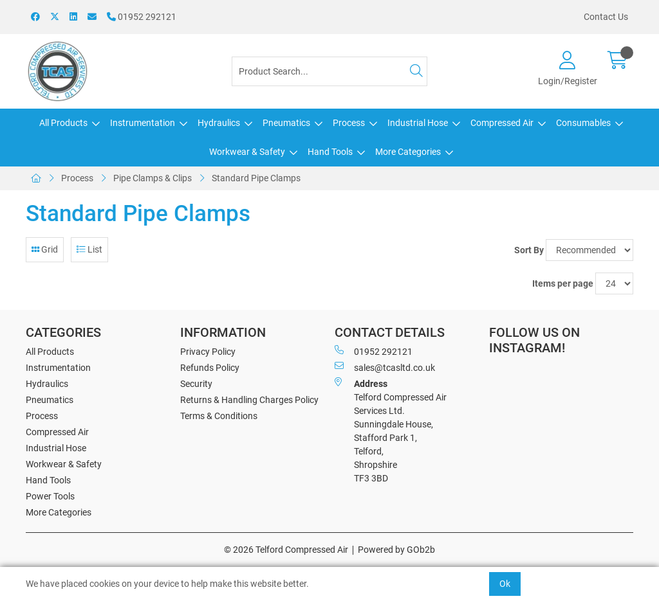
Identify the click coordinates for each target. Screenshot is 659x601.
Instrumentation (142, 123)
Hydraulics (219, 123)
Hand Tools (330, 152)
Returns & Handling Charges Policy (249, 400)
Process (349, 123)
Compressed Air (502, 123)
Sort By (529, 250)
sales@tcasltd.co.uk (385, 367)
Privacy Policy (208, 351)
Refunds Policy (209, 368)
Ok (504, 584)
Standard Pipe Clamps (256, 178)
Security (196, 384)
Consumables (583, 123)
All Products (63, 123)
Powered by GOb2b (396, 549)
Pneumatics (286, 123)
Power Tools (50, 496)
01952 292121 (141, 17)
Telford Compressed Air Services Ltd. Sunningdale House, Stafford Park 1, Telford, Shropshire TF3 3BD (391, 430)
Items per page (562, 283)
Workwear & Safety (247, 152)
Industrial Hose (417, 123)
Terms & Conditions (218, 416)
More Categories (408, 152)
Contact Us (606, 17)
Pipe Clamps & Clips (152, 178)
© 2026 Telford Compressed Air (286, 549)
